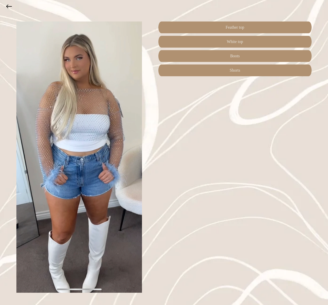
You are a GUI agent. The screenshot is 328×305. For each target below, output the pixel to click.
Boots (235, 56)
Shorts (235, 70)
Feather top (235, 27)
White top (235, 41)
